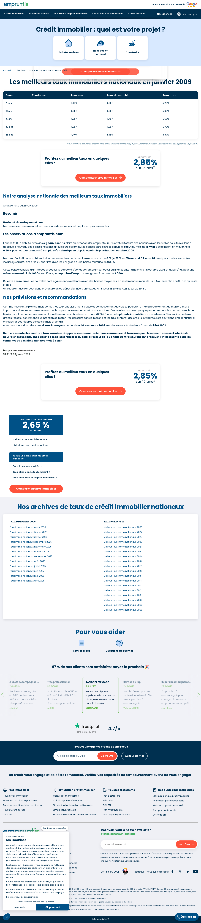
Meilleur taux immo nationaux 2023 (123, 537)
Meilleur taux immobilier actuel (30, 439)
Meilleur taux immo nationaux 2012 (122, 590)
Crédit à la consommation (107, 13)
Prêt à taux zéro (111, 795)
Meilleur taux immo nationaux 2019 (123, 556)
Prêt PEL (107, 805)
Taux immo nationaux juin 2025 (26, 571)
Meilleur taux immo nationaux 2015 (122, 575)
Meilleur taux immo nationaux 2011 (122, 595)
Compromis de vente (164, 810)
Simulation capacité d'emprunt (30, 472)
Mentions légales (62, 853)
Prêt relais (108, 800)
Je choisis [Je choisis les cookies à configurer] (19, 907)
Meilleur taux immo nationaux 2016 (123, 571)
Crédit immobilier (14, 13)
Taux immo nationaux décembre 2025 (30, 541)
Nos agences (164, 14)
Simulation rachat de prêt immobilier (34, 477)
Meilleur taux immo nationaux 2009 (123, 605)
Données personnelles (65, 863)
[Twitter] (180, 872)
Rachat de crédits (38, 13)
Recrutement (60, 848)
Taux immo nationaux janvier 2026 (28, 537)
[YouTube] (195, 872)
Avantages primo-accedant (168, 800)
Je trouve (107, 756)
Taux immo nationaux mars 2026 (27, 527)
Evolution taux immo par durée (20, 800)
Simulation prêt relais (64, 809)
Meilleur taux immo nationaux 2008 (123, 609)
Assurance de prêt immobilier (71, 13)
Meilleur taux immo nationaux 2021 (122, 546)
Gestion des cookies (64, 872)
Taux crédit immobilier (15, 795)
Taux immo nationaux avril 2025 (26, 580)
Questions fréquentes (119, 645)
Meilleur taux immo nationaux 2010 (123, 600)
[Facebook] (172, 872)
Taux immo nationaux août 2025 (27, 561)
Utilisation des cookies (65, 867)
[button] (6, 917)
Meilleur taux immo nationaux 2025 (123, 527)
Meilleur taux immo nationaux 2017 (123, 566)
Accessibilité (59, 858)
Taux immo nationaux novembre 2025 (30, 546)
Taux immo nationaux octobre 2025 (29, 551)
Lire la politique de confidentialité (22, 897)
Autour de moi (134, 756)
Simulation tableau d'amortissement (73, 805)
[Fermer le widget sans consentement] (54, 828)
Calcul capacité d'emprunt (68, 800)
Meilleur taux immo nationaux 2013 (122, 585)
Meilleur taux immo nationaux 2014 (123, 580)
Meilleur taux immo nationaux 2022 (123, 541)
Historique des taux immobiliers (31, 445)
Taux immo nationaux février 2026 (28, 532)
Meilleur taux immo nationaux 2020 (123, 551)
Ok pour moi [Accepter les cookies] (52, 907)
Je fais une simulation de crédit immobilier (31, 457)
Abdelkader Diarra (24, 350)
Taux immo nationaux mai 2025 (26, 575)
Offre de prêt (160, 814)
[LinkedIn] (187, 872)
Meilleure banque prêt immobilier (171, 796)
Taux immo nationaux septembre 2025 (30, 556)
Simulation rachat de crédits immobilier (75, 814)
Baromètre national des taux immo (22, 805)
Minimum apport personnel (168, 805)
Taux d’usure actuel (14, 809)
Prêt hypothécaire (113, 809)
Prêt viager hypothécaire (116, 814)
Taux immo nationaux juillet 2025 (27, 566)
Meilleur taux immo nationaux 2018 (123, 561)
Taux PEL (7, 814)
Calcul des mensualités (26, 466)
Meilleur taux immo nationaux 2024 (123, 532)
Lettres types (81, 645)
